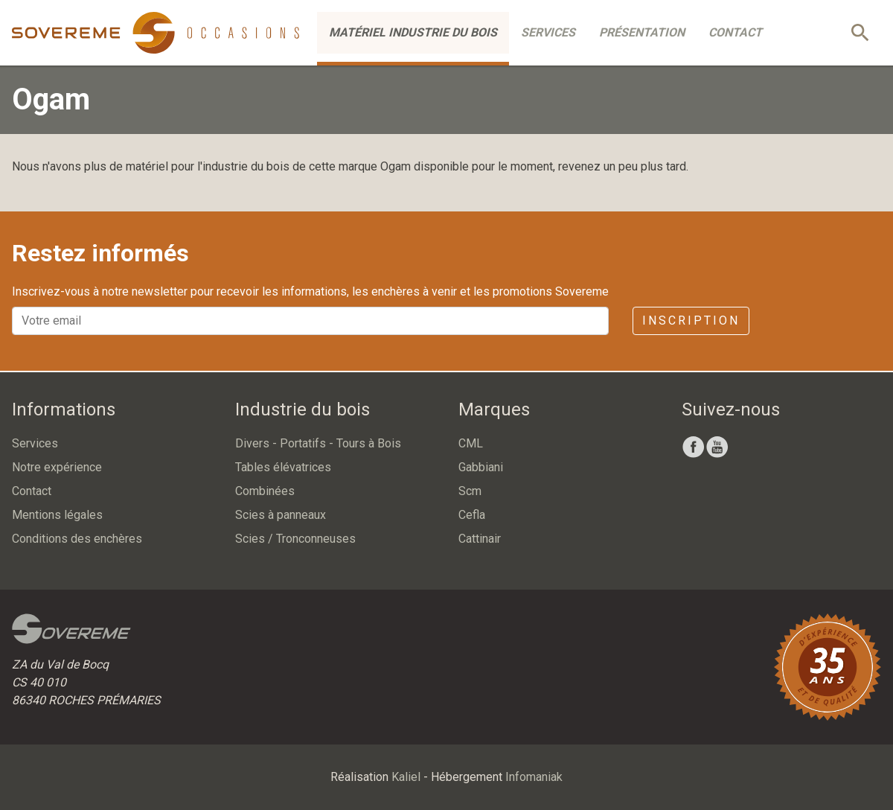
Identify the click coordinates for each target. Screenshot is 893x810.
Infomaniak (534, 777)
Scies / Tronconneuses (295, 539)
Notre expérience (57, 467)
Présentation (642, 32)
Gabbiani (480, 467)
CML (470, 443)
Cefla (471, 515)
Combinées (265, 491)
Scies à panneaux (280, 515)
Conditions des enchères (77, 539)
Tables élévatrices (283, 467)
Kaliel (405, 777)
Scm (469, 491)
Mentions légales (57, 515)
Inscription (691, 320)
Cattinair (479, 539)
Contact (735, 32)
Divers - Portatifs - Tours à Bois (318, 443)
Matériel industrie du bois (413, 32)
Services (548, 32)
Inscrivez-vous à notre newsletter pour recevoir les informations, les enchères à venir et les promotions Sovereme (310, 291)
